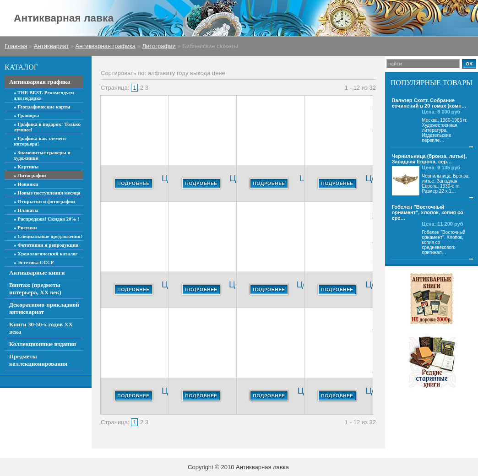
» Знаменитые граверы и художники (42, 155)
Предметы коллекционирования (38, 360)
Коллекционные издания (42, 344)
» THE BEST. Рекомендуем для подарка (44, 95)
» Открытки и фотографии (44, 201)
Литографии (158, 46)
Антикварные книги (37, 272)
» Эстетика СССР (34, 262)
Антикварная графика (106, 46)
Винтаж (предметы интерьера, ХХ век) (35, 288)
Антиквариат (51, 46)
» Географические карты (42, 106)
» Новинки (26, 184)
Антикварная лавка (64, 18)
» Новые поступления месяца (47, 192)
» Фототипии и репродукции (46, 245)
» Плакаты (26, 210)
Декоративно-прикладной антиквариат (44, 308)
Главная (16, 46)
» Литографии (30, 175)
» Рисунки (25, 227)
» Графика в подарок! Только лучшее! (47, 126)
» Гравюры (26, 115)
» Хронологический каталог (46, 253)
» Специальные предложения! (48, 236)
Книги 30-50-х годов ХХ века (41, 328)
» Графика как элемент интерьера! (40, 140)
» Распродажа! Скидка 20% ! (46, 219)
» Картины (26, 166)
